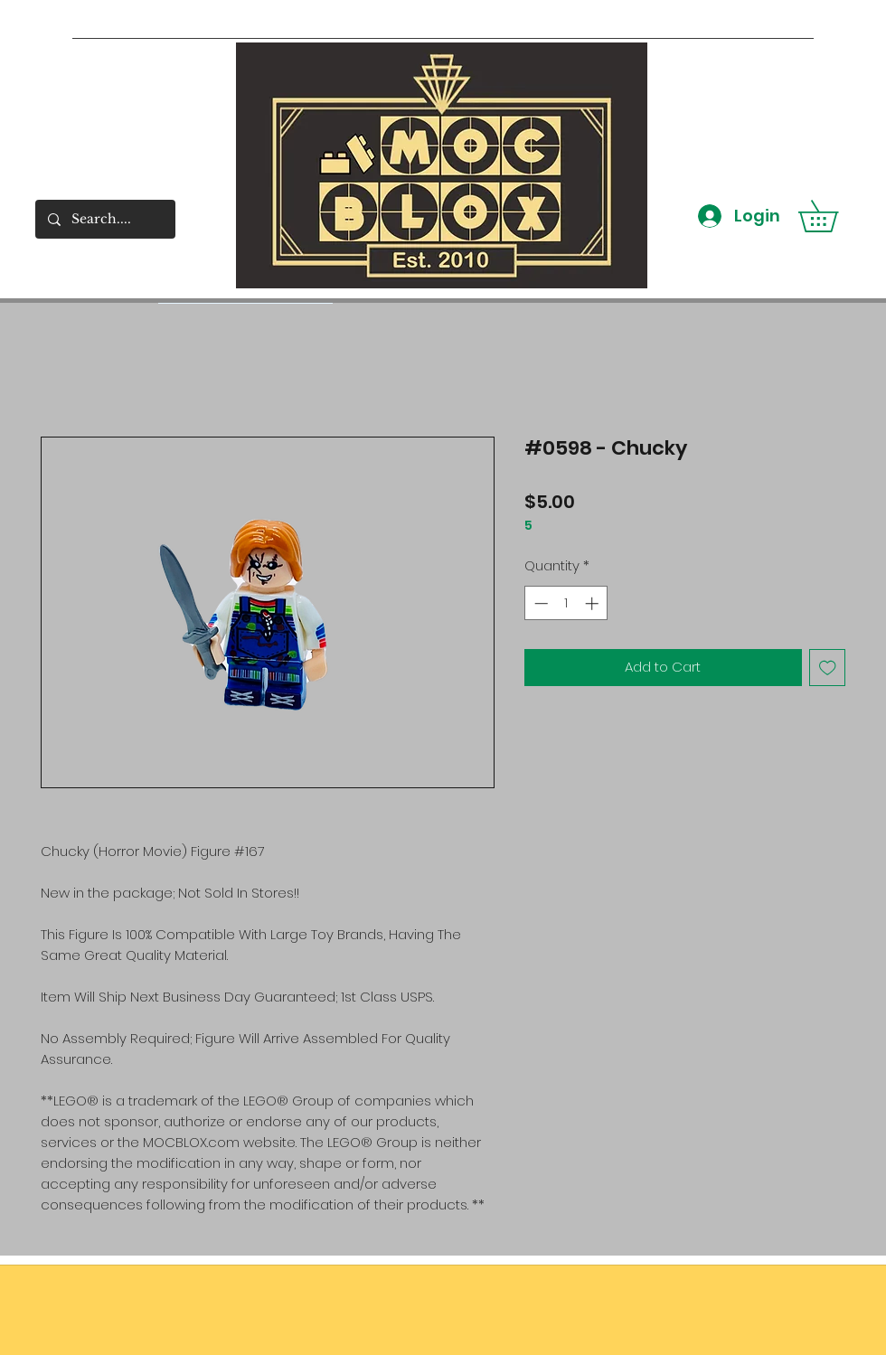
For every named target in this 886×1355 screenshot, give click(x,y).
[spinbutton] (566, 603)
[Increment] (593, 603)
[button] (833, 216)
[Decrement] (539, 603)
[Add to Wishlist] (827, 667)
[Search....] (104, 219)
